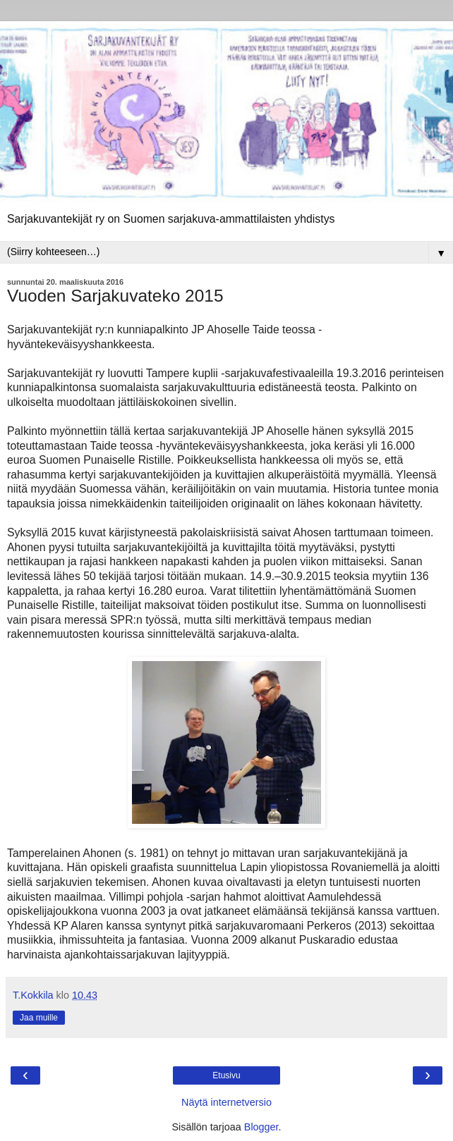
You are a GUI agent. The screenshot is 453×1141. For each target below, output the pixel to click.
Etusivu (226, 1075)
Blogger (261, 1127)
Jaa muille (39, 1018)
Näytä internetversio (226, 1102)
